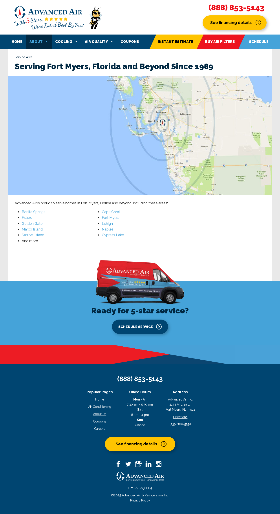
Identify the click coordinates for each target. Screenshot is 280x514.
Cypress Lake (113, 235)
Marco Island (32, 229)
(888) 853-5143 (236, 7)
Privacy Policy (140, 500)
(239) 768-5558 (180, 424)
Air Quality (100, 41)
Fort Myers (110, 218)
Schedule (259, 42)
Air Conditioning (99, 406)
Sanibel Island (33, 235)
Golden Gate (32, 223)
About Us (99, 414)
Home (17, 42)
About (39, 41)
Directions (180, 417)
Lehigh (107, 223)
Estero (27, 218)
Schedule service (136, 326)
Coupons (130, 42)
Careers (99, 428)
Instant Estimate (175, 42)
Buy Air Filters (220, 42)
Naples (107, 229)
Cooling (67, 41)
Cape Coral (111, 212)
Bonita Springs (33, 212)
